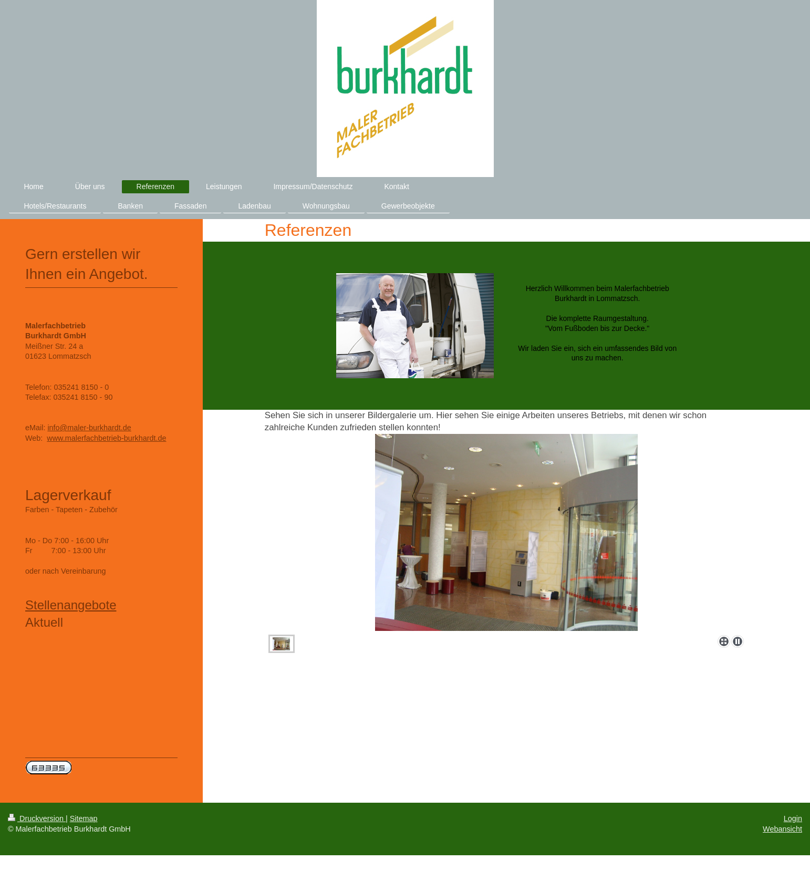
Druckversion (37, 818)
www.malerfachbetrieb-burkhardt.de (106, 438)
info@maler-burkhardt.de (89, 427)
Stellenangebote (70, 605)
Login (793, 818)
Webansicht (782, 829)
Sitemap (84, 818)
